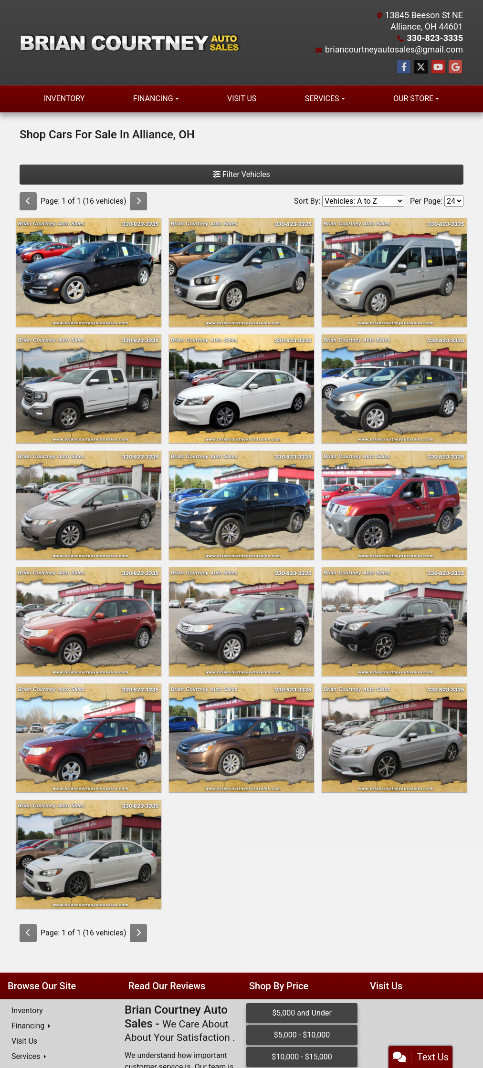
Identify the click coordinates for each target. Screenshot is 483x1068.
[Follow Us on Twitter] (421, 67)
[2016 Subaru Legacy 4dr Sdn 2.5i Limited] (394, 738)
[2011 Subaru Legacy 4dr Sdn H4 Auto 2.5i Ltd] (241, 738)
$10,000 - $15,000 (302, 1056)
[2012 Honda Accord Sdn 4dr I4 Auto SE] (241, 388)
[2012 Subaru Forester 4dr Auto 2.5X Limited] (241, 621)
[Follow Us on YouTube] (438, 67)
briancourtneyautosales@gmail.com (394, 49)
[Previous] (28, 201)
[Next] (138, 201)
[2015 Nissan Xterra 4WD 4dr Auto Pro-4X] (394, 505)
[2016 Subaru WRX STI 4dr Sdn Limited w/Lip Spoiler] (88, 854)
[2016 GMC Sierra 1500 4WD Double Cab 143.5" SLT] (88, 388)
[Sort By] (363, 201)
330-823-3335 (435, 38)
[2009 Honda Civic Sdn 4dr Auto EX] (88, 505)
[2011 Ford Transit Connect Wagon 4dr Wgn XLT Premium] (394, 272)
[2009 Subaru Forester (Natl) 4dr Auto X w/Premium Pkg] (88, 738)
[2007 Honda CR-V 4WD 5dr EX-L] (394, 388)
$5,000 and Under (302, 1012)
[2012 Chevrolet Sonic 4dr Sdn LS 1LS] (241, 272)
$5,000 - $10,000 (302, 1034)
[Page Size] (453, 201)
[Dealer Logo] (131, 42)
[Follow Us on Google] (455, 67)
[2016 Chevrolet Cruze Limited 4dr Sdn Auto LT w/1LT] (88, 272)
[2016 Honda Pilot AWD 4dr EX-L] (241, 505)
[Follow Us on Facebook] (403, 67)
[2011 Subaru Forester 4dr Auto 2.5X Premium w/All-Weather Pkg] (88, 621)
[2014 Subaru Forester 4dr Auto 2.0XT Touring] (394, 621)
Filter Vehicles (241, 174)
